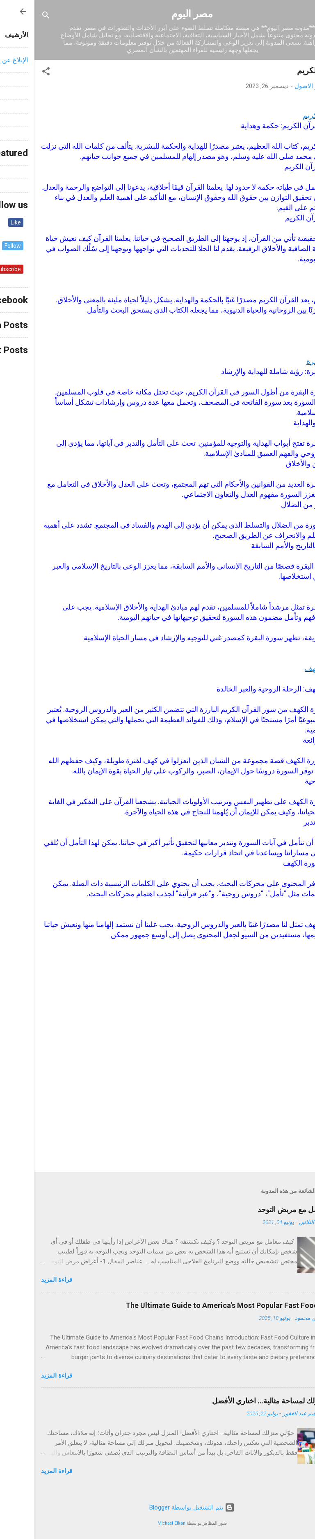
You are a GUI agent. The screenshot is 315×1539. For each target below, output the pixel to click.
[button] (11, 72)
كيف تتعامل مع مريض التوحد (265, 1209)
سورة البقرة (290, 361)
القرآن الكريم (288, 115)
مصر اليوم (157, 14)
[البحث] (11, 16)
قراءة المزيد (22, 1279)
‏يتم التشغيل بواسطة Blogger (157, 1507)
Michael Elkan (137, 1523)
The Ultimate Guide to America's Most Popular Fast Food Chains (199, 1305)
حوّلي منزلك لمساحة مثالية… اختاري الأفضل (243, 1400)
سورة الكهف (289, 668)
